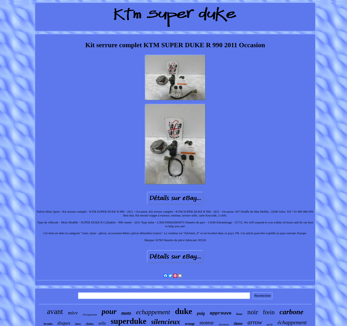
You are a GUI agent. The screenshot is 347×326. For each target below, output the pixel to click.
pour (109, 311)
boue (239, 314)
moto (126, 313)
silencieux (165, 322)
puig (201, 313)
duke (183, 311)
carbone (291, 312)
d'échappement (90, 314)
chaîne (90, 324)
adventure (224, 324)
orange (190, 324)
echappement (153, 312)
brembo (48, 324)
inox (78, 324)
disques (64, 323)
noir (252, 312)
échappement (292, 323)
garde (270, 324)
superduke (128, 321)
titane (238, 323)
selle (102, 323)
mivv (73, 313)
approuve (220, 313)
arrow (255, 322)
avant (55, 311)
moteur (207, 323)
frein (269, 312)
